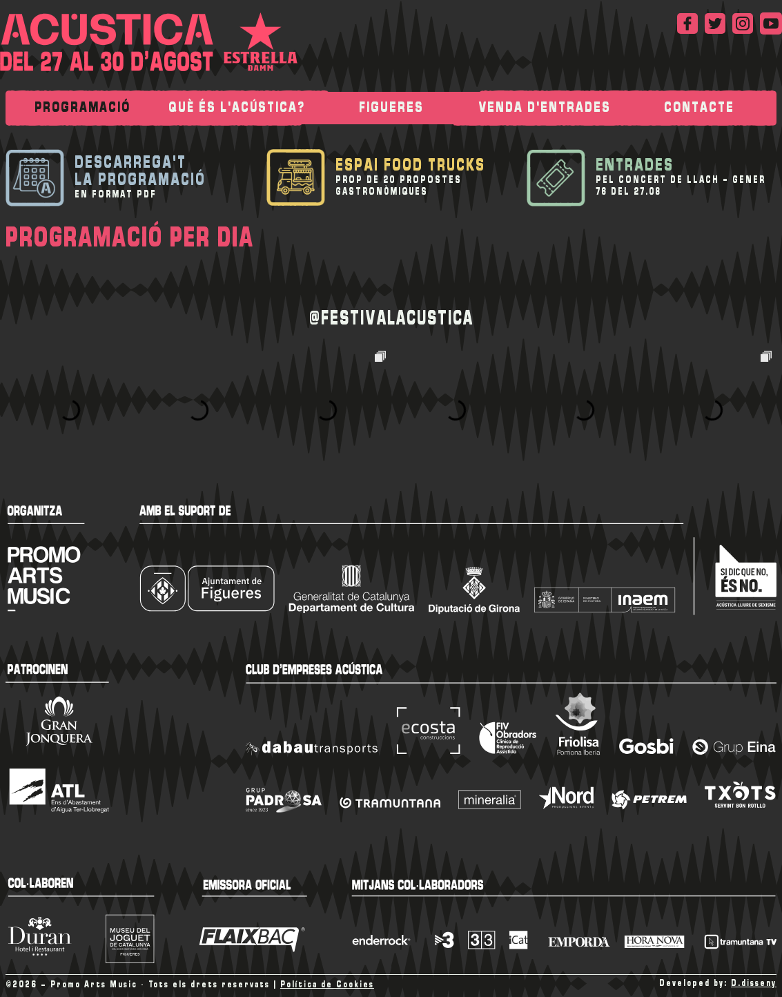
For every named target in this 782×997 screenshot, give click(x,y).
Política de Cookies (327, 985)
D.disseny (753, 983)
